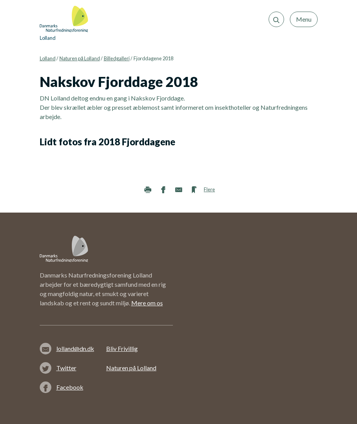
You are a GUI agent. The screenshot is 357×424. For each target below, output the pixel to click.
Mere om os (147, 303)
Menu (303, 19)
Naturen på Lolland (79, 58)
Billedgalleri (117, 58)
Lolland (48, 58)
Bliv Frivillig (122, 348)
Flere (209, 189)
